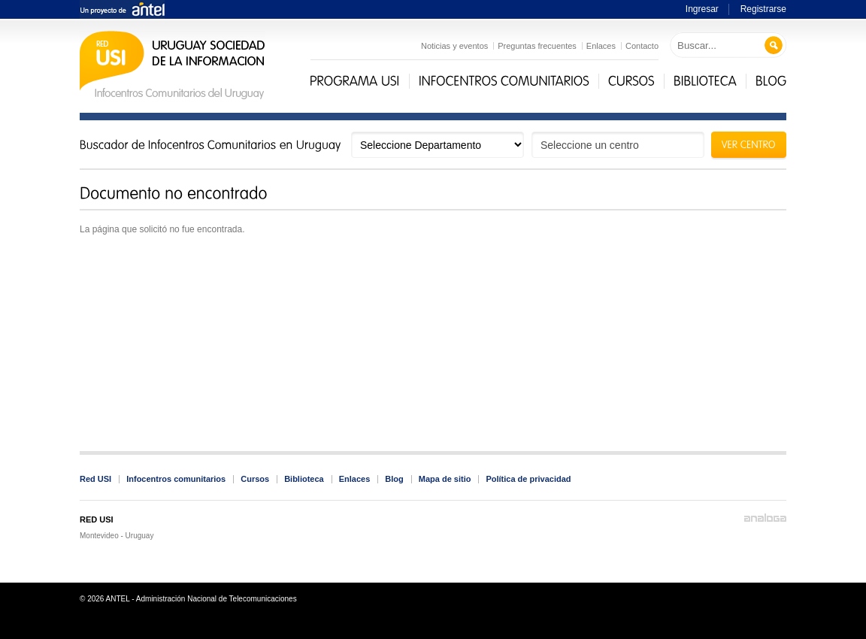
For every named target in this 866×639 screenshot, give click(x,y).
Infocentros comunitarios (176, 478)
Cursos (255, 478)
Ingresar (702, 9)
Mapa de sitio (445, 478)
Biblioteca (304, 478)
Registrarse (763, 9)
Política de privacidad (528, 478)
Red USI (95, 478)
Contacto (642, 45)
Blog (394, 478)
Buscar (774, 45)
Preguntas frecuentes (537, 45)
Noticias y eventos (454, 45)
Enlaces (601, 45)
